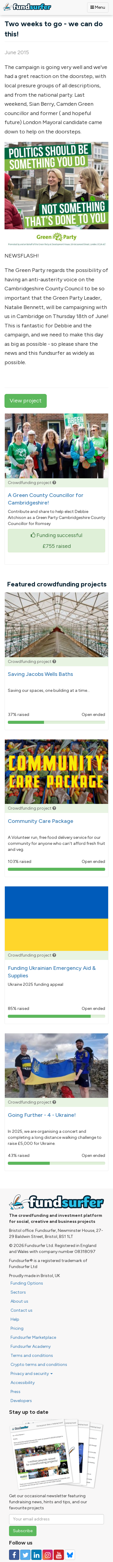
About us (19, 1301)
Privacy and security (32, 1373)
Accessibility (23, 1382)
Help (15, 1319)
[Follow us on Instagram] (47, 1555)
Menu (97, 7)
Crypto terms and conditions (39, 1364)
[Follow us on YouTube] (59, 1555)
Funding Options (27, 1283)
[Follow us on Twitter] (25, 1555)
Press (15, 1391)
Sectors (18, 1292)
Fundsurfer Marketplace (33, 1337)
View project (26, 400)
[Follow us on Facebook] (14, 1555)
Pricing (17, 1328)
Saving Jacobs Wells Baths (40, 674)
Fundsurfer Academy (31, 1346)
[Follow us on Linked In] (36, 1555)
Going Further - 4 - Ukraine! (42, 1115)
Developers (21, 1400)
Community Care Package (40, 821)
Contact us (22, 1310)
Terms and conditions (32, 1355)
